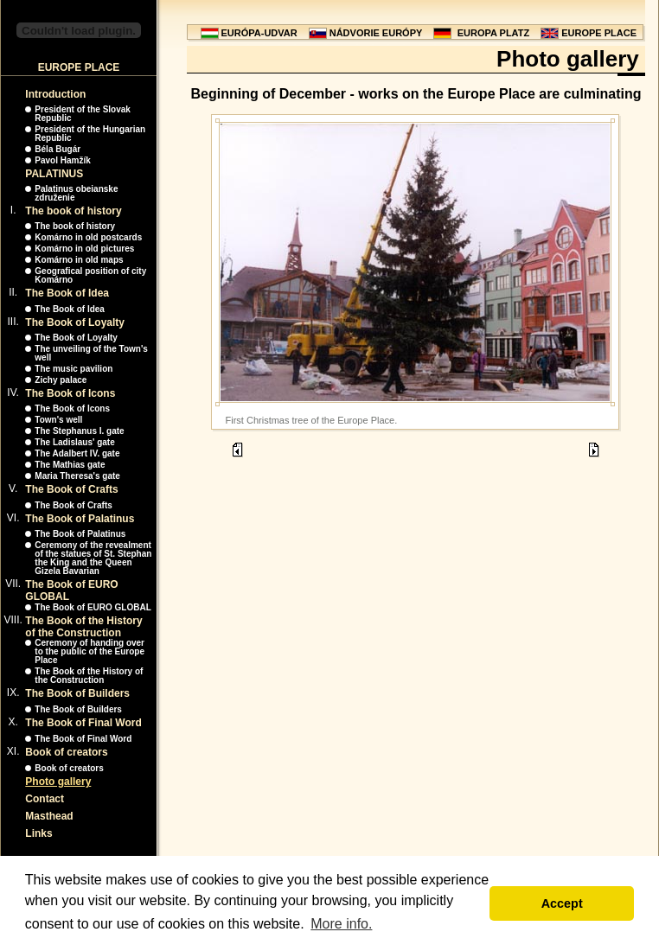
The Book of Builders (77, 693)
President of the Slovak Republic (83, 114)
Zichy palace (60, 380)
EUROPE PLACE (599, 33)
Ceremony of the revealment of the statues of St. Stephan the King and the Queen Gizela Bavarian (93, 558)
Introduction (55, 94)
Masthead (49, 816)
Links (38, 833)
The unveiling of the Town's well (91, 353)
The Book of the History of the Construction (83, 627)
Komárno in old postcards (88, 237)
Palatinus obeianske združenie (76, 193)
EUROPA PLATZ (493, 33)
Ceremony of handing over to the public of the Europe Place (89, 651)
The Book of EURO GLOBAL (92, 607)
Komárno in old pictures (84, 248)
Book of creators (66, 752)
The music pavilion (73, 368)
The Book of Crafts (71, 489)
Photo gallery (58, 781)
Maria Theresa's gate (77, 476)
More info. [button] (341, 923)
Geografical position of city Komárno (90, 275)
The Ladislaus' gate (74, 442)
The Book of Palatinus (79, 519)
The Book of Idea (67, 293)
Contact (44, 799)
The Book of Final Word (83, 723)
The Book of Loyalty (75, 322)
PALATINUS (54, 174)
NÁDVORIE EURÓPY (376, 33)
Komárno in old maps (79, 260)
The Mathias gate (70, 464)
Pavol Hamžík (62, 160)
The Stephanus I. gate (79, 431)
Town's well (58, 419)
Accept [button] (562, 903)
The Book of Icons (70, 393)
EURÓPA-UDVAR (259, 33)
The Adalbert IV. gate (77, 453)
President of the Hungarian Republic (90, 133)
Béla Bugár (57, 149)
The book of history (73, 211)
